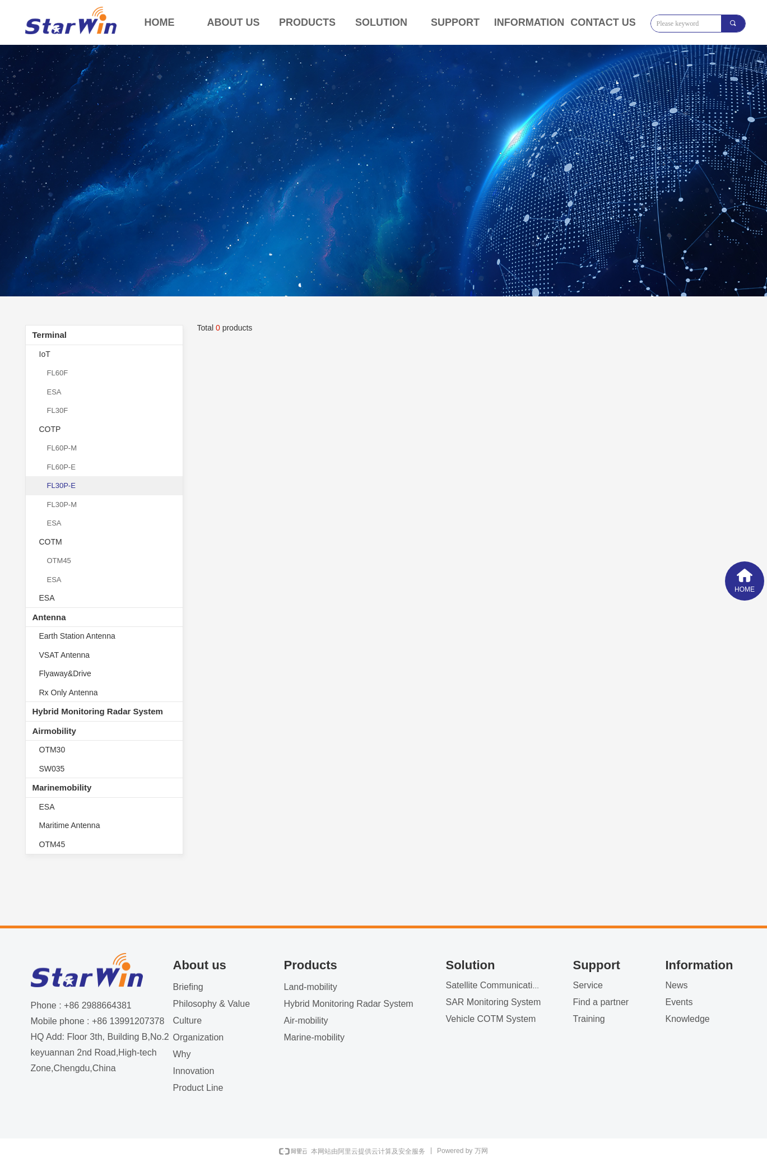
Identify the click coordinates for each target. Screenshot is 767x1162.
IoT (44, 354)
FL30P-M (62, 504)
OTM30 (52, 749)
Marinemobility (62, 787)
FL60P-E (61, 467)
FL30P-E (61, 485)
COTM (50, 541)
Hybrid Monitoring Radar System (97, 711)
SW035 (52, 768)
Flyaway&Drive (65, 673)
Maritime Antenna (69, 825)
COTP (50, 429)
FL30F (57, 410)
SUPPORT (455, 22)
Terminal (49, 335)
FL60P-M (62, 448)
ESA (54, 392)
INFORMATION (529, 22)
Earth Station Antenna (77, 635)
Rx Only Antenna (68, 692)
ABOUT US (233, 22)
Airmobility (54, 731)
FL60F (57, 373)
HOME (160, 22)
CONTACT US (603, 22)
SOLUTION (381, 22)
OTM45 (59, 560)
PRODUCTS (307, 22)
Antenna (49, 617)
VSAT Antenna (64, 654)
